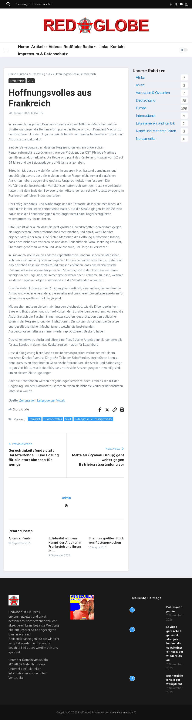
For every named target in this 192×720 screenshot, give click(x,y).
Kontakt (117, 46)
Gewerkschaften (53, 419)
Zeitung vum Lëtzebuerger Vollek (42, 400)
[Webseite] (66, 506)
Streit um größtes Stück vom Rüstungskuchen (106, 540)
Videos (55, 46)
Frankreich (17, 81)
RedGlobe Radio (80, 46)
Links (103, 46)
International (145, 115)
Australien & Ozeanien (153, 93)
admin (66, 498)
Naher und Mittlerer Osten (156, 131)
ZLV (50, 74)
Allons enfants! (20, 538)
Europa (23, 74)
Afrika (140, 77)
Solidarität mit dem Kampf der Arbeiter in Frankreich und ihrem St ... (64, 544)
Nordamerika (145, 138)
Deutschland (145, 100)
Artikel (39, 46)
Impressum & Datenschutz (43, 53)
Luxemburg (37, 74)
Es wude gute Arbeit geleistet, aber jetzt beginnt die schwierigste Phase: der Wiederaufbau (174, 643)
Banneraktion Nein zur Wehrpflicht (174, 680)
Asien (140, 85)
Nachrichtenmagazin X (123, 712)
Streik (68, 419)
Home (23, 46)
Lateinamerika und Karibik (155, 123)
